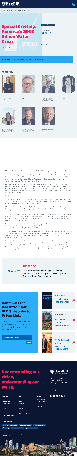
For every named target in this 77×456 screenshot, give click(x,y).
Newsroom (22, 406)
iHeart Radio (37, 276)
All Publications (6, 403)
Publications (6, 401)
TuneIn (26, 276)
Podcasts (9, 10)
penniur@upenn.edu (56, 390)
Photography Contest (24, 413)
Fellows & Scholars (42, 401)
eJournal (4, 408)
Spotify (62, 274)
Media (3, 10)
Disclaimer (30, 434)
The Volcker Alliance (18, 59)
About (39, 396)
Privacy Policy (46, 434)
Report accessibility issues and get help (58, 434)
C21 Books (4, 411)
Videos (21, 411)
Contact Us (40, 406)
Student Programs (8, 415)
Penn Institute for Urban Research (34, 59)
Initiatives (5, 396)
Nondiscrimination (38, 434)
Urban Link (4, 406)
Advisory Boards (41, 404)
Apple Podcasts (50, 274)
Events (21, 396)
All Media (21, 403)
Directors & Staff (41, 399)
